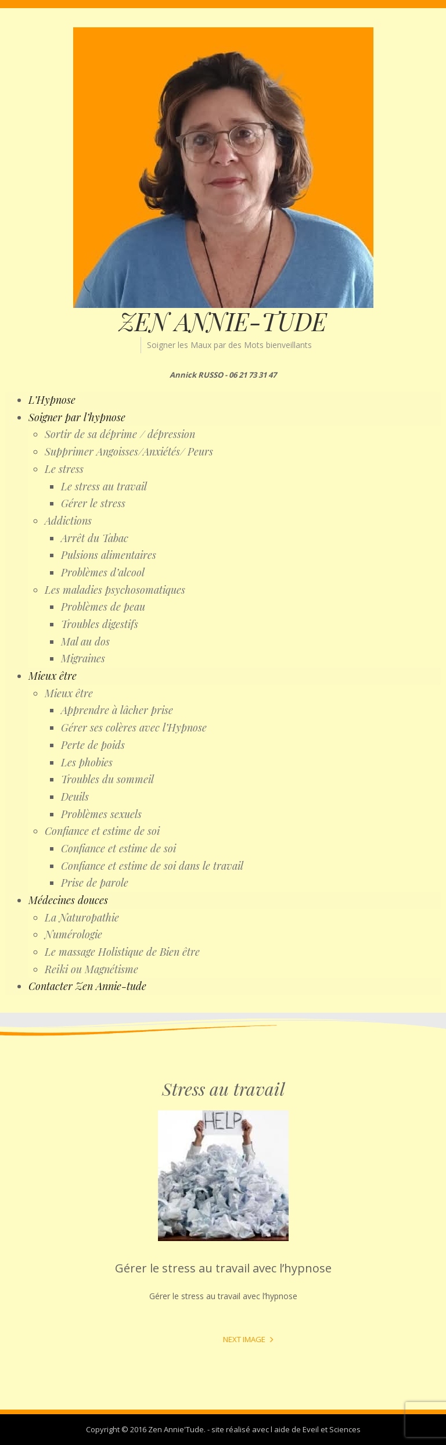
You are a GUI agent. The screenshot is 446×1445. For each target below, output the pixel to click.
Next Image (244, 1339)
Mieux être (52, 676)
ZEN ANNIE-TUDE (223, 321)
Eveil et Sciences (332, 1429)
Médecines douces (68, 900)
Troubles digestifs (99, 624)
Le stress (64, 469)
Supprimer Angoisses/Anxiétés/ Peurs (129, 451)
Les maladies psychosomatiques (115, 590)
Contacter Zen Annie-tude (87, 986)
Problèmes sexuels (101, 814)
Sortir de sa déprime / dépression (120, 434)
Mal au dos (85, 641)
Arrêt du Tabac (94, 538)
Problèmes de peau (103, 607)
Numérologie (73, 934)
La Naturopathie (82, 917)
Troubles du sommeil (107, 779)
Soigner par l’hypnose (76, 417)
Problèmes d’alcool (103, 572)
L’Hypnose (51, 400)
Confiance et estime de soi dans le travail (152, 866)
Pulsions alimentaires (108, 555)
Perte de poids (93, 745)
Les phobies (87, 762)
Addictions (68, 521)
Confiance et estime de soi (102, 831)
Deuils (75, 797)
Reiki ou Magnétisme (91, 969)
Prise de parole (94, 883)
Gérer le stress (93, 503)
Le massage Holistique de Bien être (122, 952)
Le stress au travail (104, 486)
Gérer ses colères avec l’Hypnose (134, 727)
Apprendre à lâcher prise (117, 710)
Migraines (83, 658)
